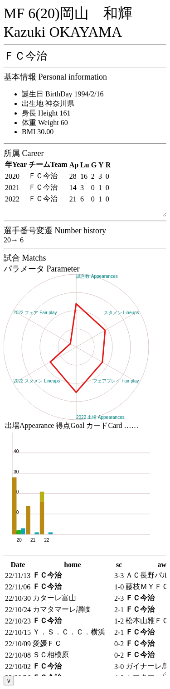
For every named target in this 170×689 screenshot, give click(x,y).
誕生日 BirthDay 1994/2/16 (62, 94)
